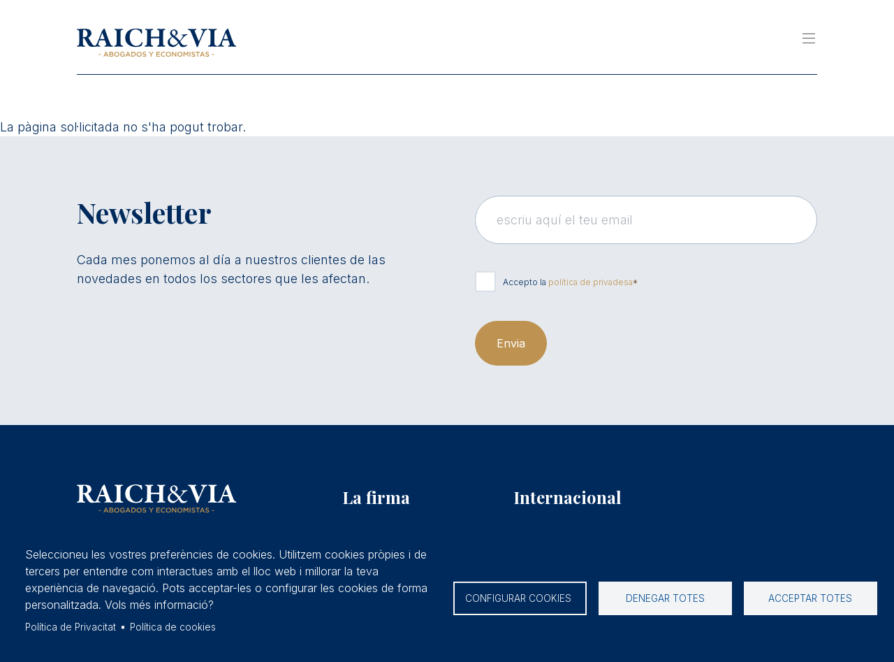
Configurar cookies (519, 598)
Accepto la (568, 282)
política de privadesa (590, 282)
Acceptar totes (810, 598)
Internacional (567, 497)
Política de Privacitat (70, 627)
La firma (376, 497)
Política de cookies (173, 627)
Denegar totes (665, 598)
